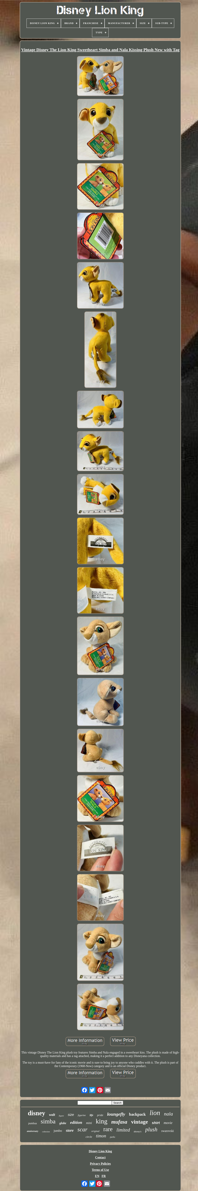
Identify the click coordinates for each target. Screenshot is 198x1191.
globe (62, 1123)
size (71, 1115)
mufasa (119, 1122)
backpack (137, 1114)
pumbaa (32, 1123)
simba (48, 1121)
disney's (137, 1131)
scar (83, 1129)
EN (97, 1176)
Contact (100, 1157)
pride (100, 1115)
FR (104, 1176)
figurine (82, 1115)
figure (61, 1116)
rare (108, 1129)
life (91, 1115)
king (101, 1121)
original (95, 1131)
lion (155, 1113)
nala (168, 1114)
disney (36, 1113)
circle (89, 1136)
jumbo (58, 1131)
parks (112, 1137)
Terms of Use (100, 1169)
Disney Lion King (100, 1151)
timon (101, 1135)
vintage (139, 1122)
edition (76, 1122)
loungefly (116, 1114)
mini (89, 1123)
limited (123, 1130)
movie (168, 1123)
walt (52, 1115)
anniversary (32, 1131)
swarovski (167, 1131)
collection (46, 1132)
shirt (156, 1123)
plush (151, 1129)
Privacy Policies (100, 1163)
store (70, 1130)
